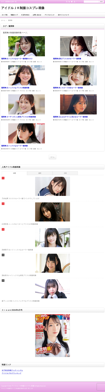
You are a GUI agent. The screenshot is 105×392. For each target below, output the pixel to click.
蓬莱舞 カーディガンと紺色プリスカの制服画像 (18, 117)
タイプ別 (4, 15)
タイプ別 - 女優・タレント (34, 61)
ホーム (52, 157)
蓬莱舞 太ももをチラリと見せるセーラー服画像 (70, 117)
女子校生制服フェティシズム (12, 370)
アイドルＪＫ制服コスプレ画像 (22, 8)
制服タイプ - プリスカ (18, 91)
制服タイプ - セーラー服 (19, 61)
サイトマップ (79, 1)
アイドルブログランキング (11, 373)
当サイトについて (63, 15)
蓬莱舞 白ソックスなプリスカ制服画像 (15, 88)
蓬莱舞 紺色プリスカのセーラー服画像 (67, 59)
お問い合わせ (37, 15)
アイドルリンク (49, 15)
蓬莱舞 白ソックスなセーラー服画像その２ (17, 59)
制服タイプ (14, 15)
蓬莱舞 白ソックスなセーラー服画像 (14, 146)
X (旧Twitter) (25, 15)
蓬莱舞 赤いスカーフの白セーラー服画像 (68, 88)
